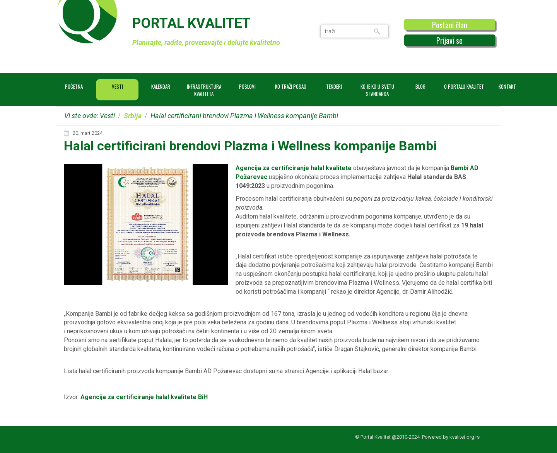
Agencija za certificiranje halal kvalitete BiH (144, 397)
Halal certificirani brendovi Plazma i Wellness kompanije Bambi (250, 145)
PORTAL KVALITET (191, 23)
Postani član (449, 25)
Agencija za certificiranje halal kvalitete (294, 168)
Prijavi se (449, 40)
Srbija (133, 116)
